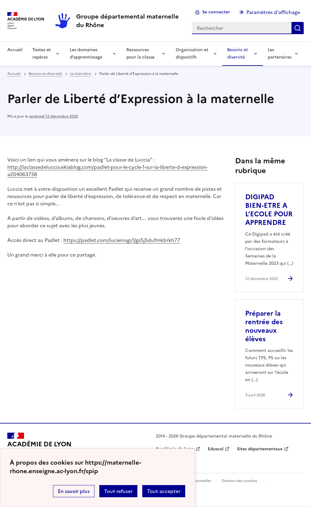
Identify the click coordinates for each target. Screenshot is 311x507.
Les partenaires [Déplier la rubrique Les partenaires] (280, 53)
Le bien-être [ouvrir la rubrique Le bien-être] (80, 73)
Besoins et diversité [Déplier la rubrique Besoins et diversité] (237, 53)
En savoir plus (74, 491)
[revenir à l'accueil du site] (129, 20)
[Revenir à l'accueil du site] (39, 447)
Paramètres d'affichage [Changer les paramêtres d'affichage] (273, 12)
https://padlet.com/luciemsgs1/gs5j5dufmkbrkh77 (121, 240)
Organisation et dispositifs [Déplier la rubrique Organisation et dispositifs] (192, 53)
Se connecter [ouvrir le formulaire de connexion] (216, 12)
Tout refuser (118, 491)
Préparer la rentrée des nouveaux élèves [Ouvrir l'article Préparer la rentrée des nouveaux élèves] (264, 326)
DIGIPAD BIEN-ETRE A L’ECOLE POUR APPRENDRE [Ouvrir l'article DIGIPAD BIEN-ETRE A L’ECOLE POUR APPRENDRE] (269, 210)
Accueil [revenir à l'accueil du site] (15, 50)
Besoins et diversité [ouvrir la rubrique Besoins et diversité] (45, 73)
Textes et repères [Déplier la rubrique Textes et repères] (41, 53)
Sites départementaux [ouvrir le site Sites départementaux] (260, 449)
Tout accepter (163, 491)
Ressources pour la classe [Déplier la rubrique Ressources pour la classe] (140, 53)
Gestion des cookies (239, 481)
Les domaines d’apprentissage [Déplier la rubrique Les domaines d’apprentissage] (86, 53)
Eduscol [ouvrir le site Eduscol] (216, 449)
